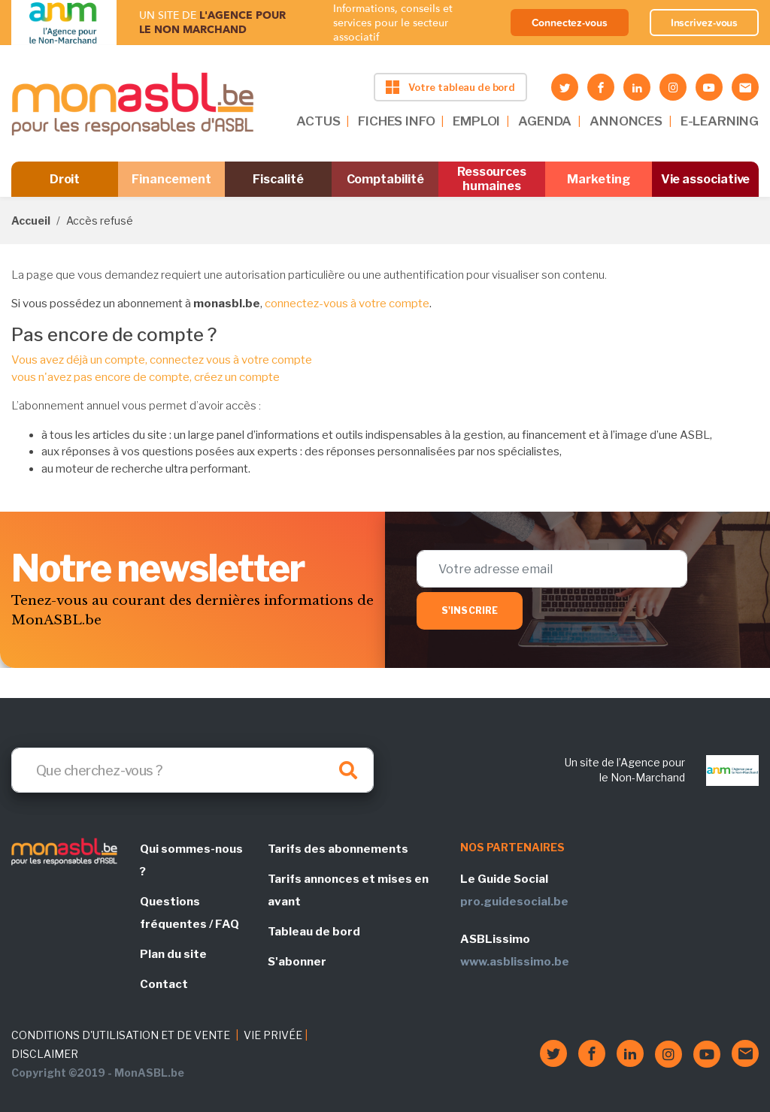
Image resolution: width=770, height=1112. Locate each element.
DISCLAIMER (44, 1053)
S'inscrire (469, 610)
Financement (171, 179)
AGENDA (544, 120)
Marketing (598, 179)
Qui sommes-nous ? (191, 860)
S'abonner (297, 961)
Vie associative (705, 179)
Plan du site (173, 954)
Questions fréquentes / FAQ (189, 913)
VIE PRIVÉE (273, 1035)
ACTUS (318, 120)
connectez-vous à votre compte (347, 303)
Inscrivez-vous (704, 22)
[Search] (192, 770)
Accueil (30, 220)
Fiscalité (278, 179)
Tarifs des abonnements (338, 849)
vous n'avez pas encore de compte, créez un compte (145, 377)
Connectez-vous (570, 22)
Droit (65, 179)
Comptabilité (385, 179)
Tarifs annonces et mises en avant (348, 890)
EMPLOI (476, 120)
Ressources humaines (491, 179)
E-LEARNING (720, 120)
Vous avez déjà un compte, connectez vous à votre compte (161, 360)
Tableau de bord (314, 931)
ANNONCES (626, 120)
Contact (164, 984)
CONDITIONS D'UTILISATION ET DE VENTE (120, 1035)
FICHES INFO (396, 120)
